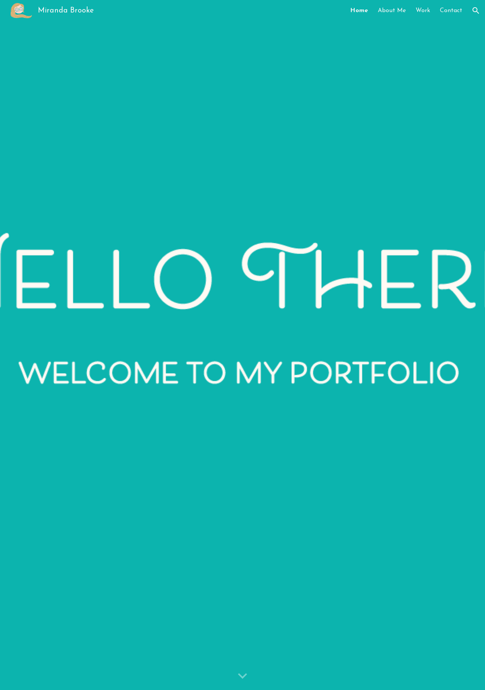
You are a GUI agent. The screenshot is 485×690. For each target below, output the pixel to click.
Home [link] (359, 11)
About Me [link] (392, 11)
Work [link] (423, 11)
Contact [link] (451, 11)
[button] (476, 11)
